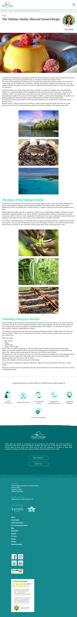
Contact (13, 541)
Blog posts (4, 11)
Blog (12, 528)
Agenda (13, 533)
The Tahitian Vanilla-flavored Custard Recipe (27, 11)
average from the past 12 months (21, 586)
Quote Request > (38, 458)
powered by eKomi (24, 608)
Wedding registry (16, 544)
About (13, 517)
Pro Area (14, 536)
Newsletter (14, 531)
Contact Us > (38, 464)
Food (11, 11)
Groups (13, 539)
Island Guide (15, 520)
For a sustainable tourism (19, 525)
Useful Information (17, 523)
